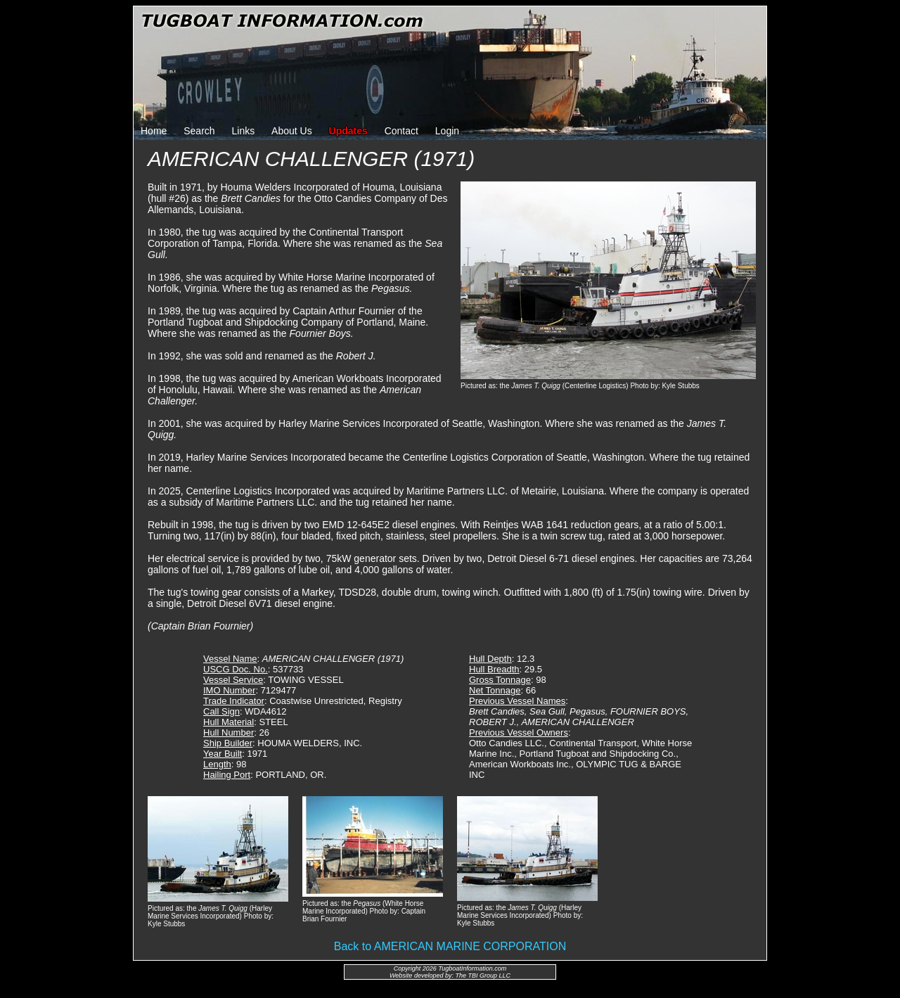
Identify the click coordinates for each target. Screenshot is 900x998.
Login (447, 130)
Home (154, 130)
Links (243, 130)
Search (199, 130)
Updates (348, 130)
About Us (291, 130)
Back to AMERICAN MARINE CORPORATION (450, 946)
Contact (401, 130)
